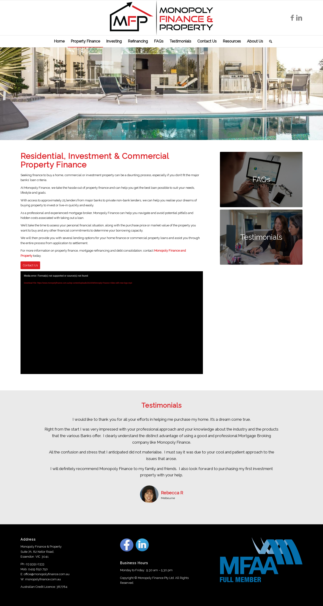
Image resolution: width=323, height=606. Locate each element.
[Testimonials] (261, 237)
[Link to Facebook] (292, 17)
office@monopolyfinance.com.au (46, 574)
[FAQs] (261, 179)
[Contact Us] (30, 265)
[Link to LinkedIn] (299, 17)
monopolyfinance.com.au (43, 579)
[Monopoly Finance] (161, 17)
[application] (112, 322)
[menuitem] (59, 41)
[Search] (269, 41)
